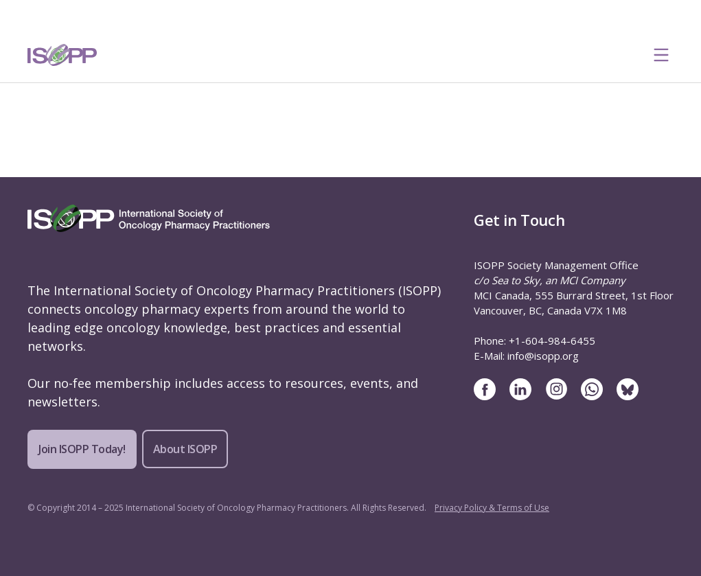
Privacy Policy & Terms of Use (492, 508)
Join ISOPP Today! (82, 449)
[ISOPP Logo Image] (62, 55)
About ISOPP (185, 449)
